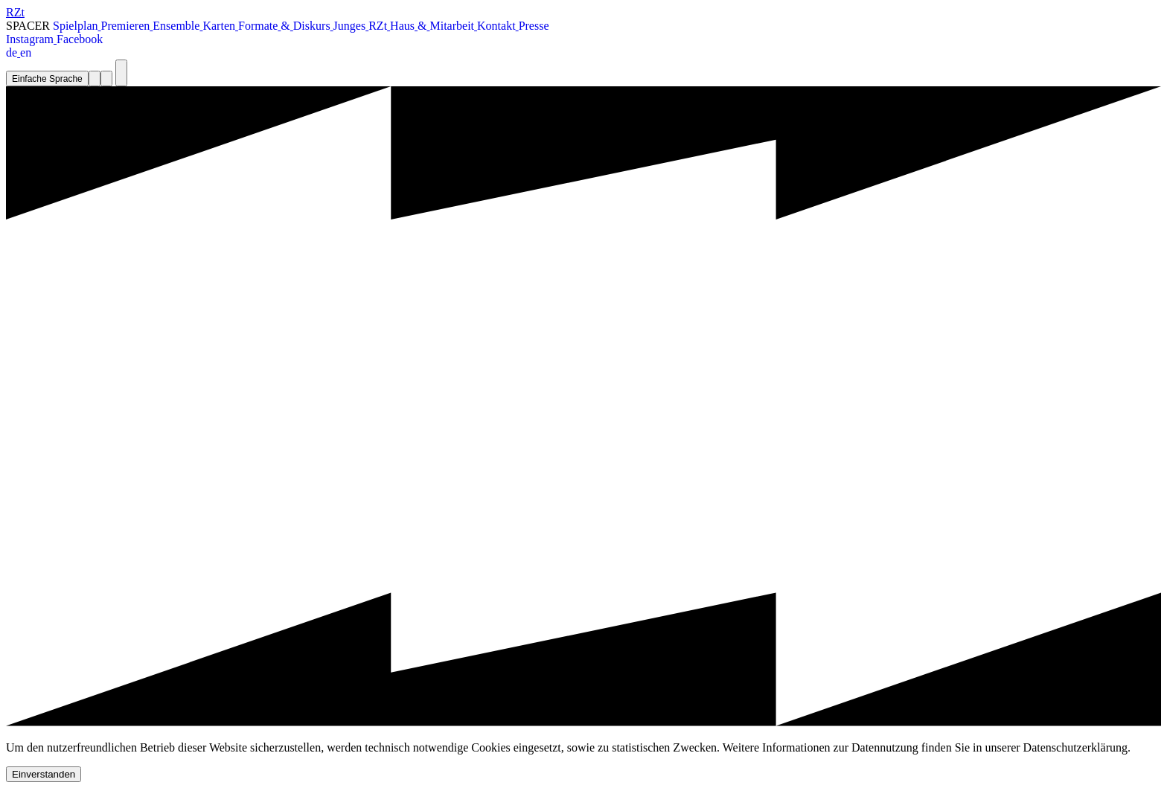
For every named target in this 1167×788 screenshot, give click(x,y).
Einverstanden (43, 774)
